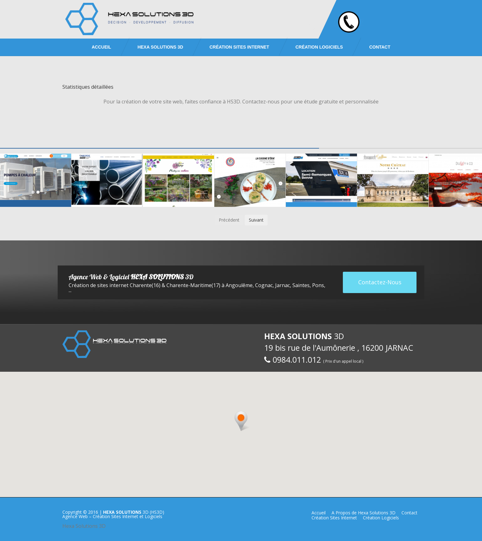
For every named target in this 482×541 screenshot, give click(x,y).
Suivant (256, 220)
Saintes (301, 285)
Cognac (264, 285)
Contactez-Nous (379, 282)
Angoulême (239, 285)
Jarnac (282, 285)
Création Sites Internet (239, 47)
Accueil (101, 47)
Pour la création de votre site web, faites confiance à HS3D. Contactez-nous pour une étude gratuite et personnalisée (241, 101)
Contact (379, 47)
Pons (318, 285)
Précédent (229, 220)
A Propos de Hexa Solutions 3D (364, 513)
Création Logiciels (319, 47)
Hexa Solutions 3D (84, 526)
